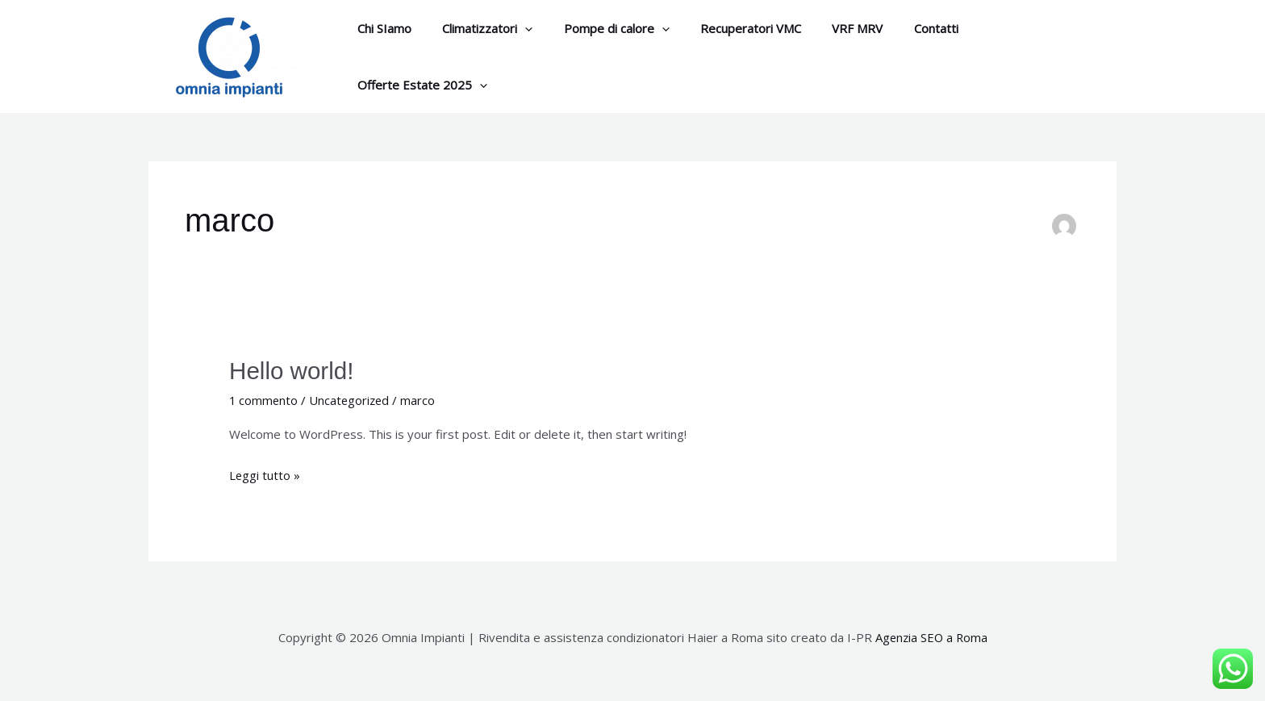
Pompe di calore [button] (600, 54)
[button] (515, 54)
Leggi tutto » (265, 467)
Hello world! (292, 365)
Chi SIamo (381, 54)
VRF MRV (827, 54)
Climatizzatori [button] (477, 54)
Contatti (899, 54)
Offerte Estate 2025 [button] (1010, 54)
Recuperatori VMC (727, 54)
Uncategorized (352, 394)
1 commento (264, 394)
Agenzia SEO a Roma (931, 631)
